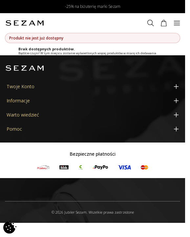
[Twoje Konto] (93, 86)
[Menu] (177, 23)
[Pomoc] (93, 129)
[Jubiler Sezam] (24, 23)
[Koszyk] (163, 23)
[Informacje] (93, 100)
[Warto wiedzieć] (93, 115)
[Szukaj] (150, 23)
